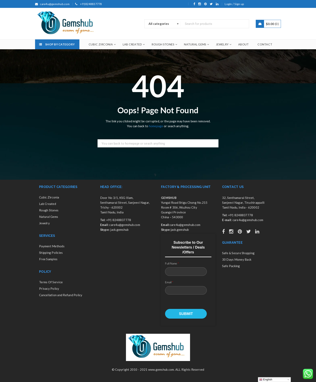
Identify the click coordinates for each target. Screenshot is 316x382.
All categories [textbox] (159, 23)
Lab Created (47, 204)
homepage (156, 126)
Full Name (172, 263)
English (265, 379)
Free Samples (48, 259)
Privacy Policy (49, 288)
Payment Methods (51, 246)
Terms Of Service (51, 282)
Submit (186, 314)
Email (169, 282)
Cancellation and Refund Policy (60, 295)
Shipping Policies (51, 252)
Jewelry (44, 223)
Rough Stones (48, 210)
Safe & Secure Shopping (238, 253)
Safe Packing (231, 266)
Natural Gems (48, 216)
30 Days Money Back (237, 259)
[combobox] (162, 24)
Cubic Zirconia (49, 197)
